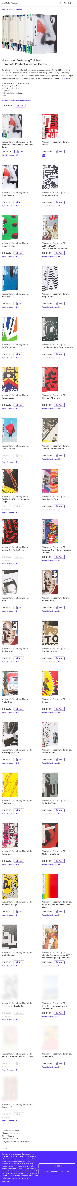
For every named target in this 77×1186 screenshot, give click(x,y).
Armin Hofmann (9, 955)
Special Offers (7, 100)
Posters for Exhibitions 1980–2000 (17, 1056)
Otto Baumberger (50, 651)
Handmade (6, 854)
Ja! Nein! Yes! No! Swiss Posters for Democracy (55, 247)
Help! (4, 600)
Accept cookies (57, 1166)
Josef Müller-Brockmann (53, 448)
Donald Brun (47, 1056)
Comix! (45, 702)
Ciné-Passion (8, 195)
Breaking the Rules (10, 752)
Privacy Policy (6, 1181)
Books (11, 9)
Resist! (45, 144)
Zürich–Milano (48, 752)
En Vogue (6, 296)
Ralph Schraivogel (10, 904)
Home (4, 9)
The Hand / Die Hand (51, 398)
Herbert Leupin (8, 398)
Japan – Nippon (8, 448)
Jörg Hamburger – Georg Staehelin (57, 347)
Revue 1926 (7, 1107)
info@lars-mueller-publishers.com (15, 1142)
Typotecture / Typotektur (13, 1006)
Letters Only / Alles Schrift (13, 550)
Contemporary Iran (50, 195)
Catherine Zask (49, 803)
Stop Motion (47, 296)
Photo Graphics (9, 702)
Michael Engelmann (51, 854)
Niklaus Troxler (8, 246)
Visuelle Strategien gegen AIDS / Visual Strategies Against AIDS (56, 956)
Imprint (4, 1148)
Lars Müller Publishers (10, 3)
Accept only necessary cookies (56, 1171)
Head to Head (48, 600)
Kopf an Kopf (7, 651)
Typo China (6, 803)
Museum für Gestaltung (22, 100)
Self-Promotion (8, 347)
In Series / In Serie (50, 499)
